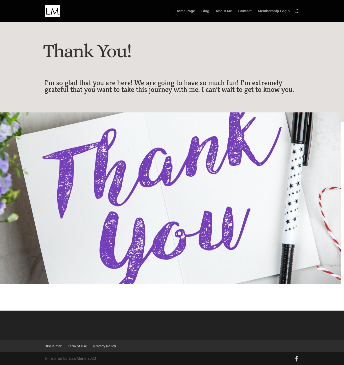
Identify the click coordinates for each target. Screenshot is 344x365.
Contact (245, 11)
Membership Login (274, 11)
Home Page (185, 11)
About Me (224, 11)
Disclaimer (53, 346)
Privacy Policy (104, 346)
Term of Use (77, 346)
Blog (205, 11)
